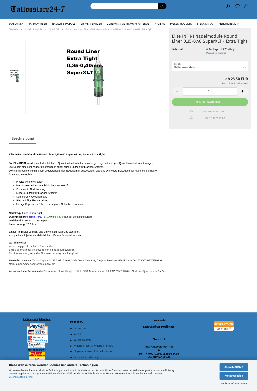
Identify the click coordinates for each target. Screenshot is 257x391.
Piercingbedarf (228, 23)
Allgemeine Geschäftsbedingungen (93, 351)
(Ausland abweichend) (216, 53)
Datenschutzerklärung (20, 377)
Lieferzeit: (177, 49)
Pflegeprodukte (181, 23)
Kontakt (78, 334)
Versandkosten (82, 339)
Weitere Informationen (234, 383)
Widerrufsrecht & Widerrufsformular (94, 345)
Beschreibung (23, 138)
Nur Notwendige (234, 375)
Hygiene (160, 23)
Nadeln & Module (63, 23)
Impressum (80, 328)
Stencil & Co (205, 23)
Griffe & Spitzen (91, 23)
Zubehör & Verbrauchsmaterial (128, 23)
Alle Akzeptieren (234, 367)
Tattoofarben (38, 23)
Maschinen (16, 23)
